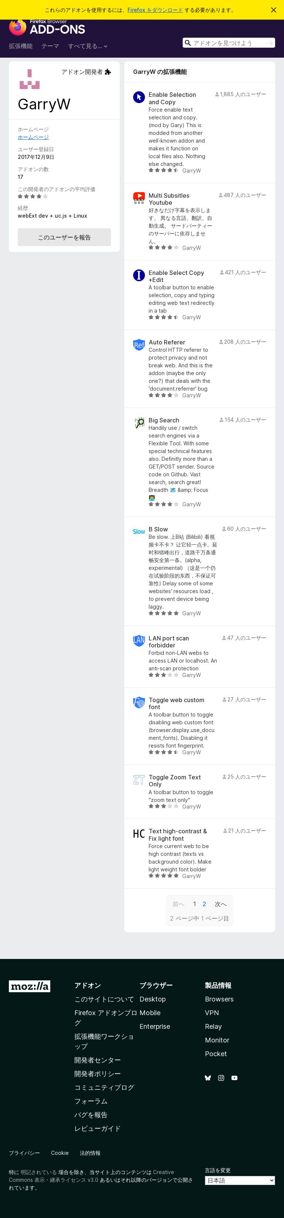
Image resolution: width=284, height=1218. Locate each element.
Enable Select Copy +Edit (176, 276)
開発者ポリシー (97, 1074)
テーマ (50, 46)
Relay (213, 1026)
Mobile (149, 1013)
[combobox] (229, 43)
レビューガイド (97, 1128)
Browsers (219, 999)
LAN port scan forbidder (169, 642)
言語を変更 (218, 1170)
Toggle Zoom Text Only (175, 781)
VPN (212, 1013)
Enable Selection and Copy (172, 98)
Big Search (164, 420)
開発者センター (97, 1060)
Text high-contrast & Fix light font (178, 835)
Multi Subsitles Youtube (169, 199)
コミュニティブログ (104, 1087)
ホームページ (33, 137)
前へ (179, 904)
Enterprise (154, 1026)
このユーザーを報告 (64, 237)
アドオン (87, 985)
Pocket (216, 1054)
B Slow (158, 529)
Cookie (60, 1153)
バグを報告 (91, 1115)
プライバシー (24, 1153)
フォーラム (91, 1101)
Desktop (152, 999)
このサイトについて (104, 999)
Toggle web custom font (176, 704)
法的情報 (90, 1153)
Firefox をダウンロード (155, 10)
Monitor (217, 1040)
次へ (221, 904)
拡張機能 (21, 46)
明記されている (39, 1172)
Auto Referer (167, 342)
